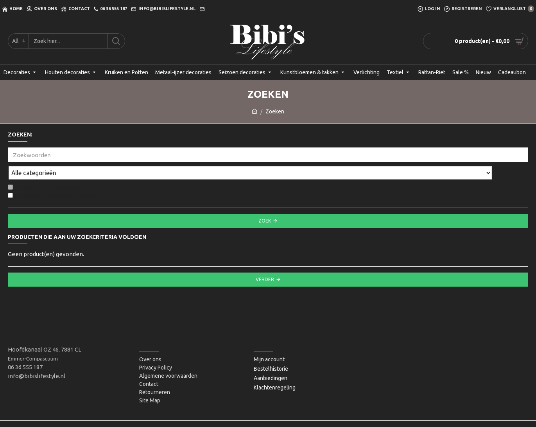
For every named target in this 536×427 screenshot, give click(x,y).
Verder (265, 262)
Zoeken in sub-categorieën (44, 170)
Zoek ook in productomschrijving (51, 178)
